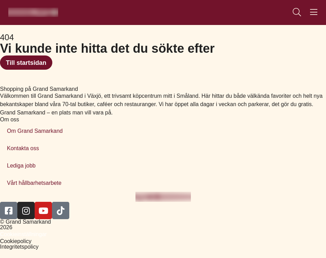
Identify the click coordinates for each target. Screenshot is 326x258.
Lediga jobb (21, 166)
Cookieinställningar (23, 234)
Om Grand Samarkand (35, 131)
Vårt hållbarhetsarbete (34, 183)
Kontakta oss (23, 148)
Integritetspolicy (19, 247)
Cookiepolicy (16, 241)
